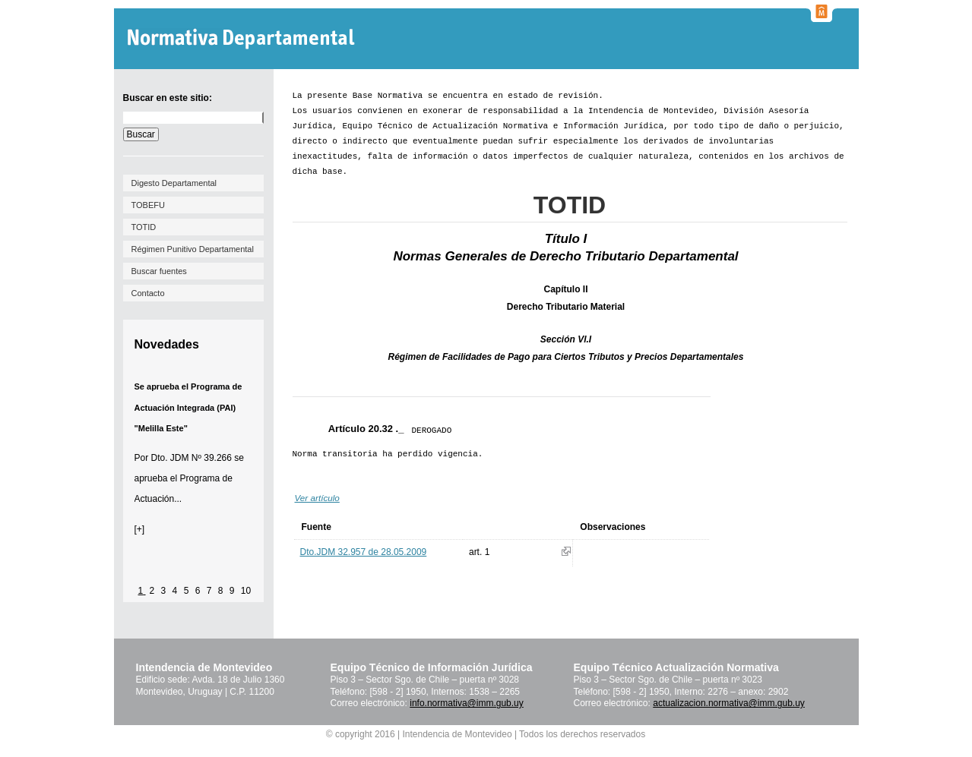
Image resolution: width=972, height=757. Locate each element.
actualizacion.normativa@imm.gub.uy (729, 703)
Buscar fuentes (159, 271)
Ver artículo (317, 498)
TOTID (144, 227)
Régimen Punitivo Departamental (192, 249)
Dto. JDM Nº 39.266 (191, 458)
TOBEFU (148, 205)
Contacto (148, 293)
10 (246, 590)
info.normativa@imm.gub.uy (467, 703)
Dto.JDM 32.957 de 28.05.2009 (363, 552)
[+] (140, 529)
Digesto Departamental (174, 183)
